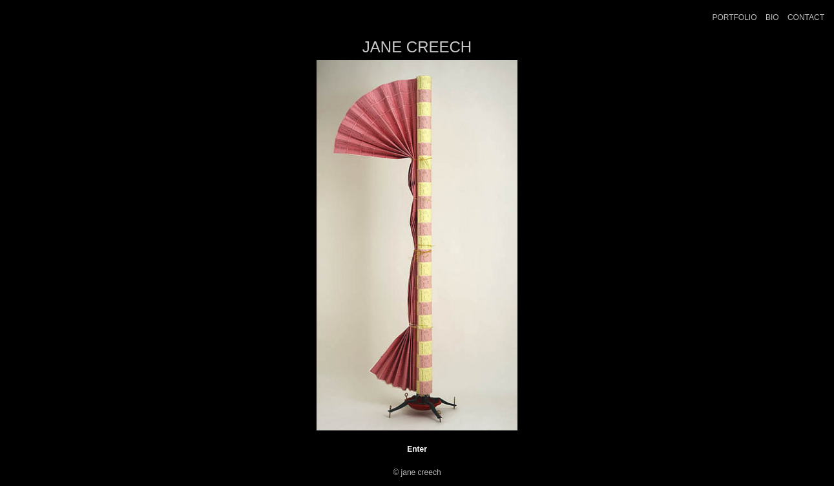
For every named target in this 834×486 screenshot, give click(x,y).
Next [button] (677, 245)
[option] (417, 245)
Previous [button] (157, 245)
